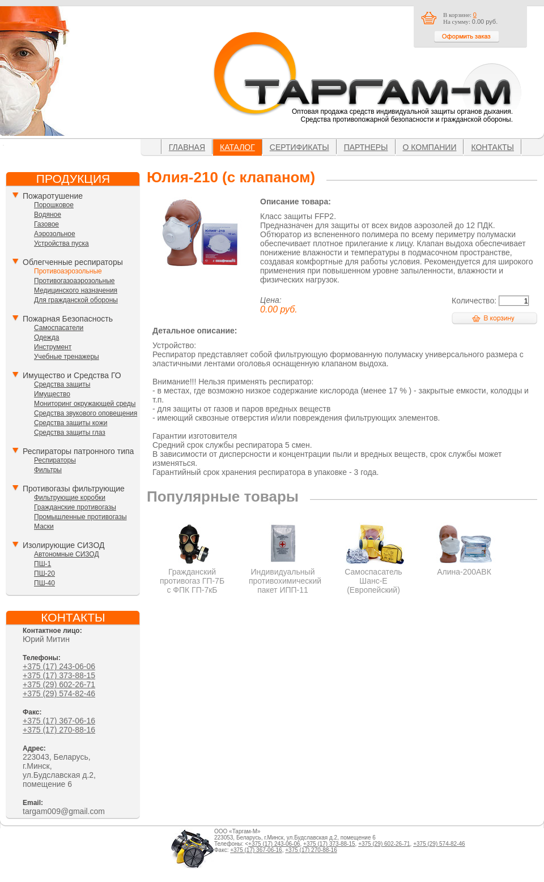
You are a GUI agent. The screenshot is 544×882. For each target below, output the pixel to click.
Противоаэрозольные (68, 271)
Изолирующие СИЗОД (63, 545)
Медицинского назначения (75, 290)
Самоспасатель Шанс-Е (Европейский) (373, 576)
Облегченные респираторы (73, 262)
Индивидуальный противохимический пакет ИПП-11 (285, 576)
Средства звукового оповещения (85, 413)
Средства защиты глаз (69, 432)
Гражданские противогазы (75, 507)
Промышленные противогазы (80, 517)
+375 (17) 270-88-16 (59, 729)
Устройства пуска (61, 243)
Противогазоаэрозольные (74, 281)
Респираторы (55, 460)
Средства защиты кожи (70, 423)
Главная (187, 147)
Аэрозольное (54, 234)
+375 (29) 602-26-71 (59, 684)
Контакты (492, 147)
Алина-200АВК (464, 567)
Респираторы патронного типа (78, 451)
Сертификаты (299, 147)
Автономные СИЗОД (66, 554)
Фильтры (48, 470)
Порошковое (54, 205)
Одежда (46, 337)
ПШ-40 (44, 583)
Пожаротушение (53, 195)
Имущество (52, 394)
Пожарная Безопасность (68, 318)
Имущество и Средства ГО (72, 375)
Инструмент (52, 347)
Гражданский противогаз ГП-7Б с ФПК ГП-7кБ (192, 576)
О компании (430, 147)
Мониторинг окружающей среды (84, 404)
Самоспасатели (58, 328)
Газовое (46, 224)
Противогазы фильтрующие (74, 488)
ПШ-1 (42, 564)
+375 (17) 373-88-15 (59, 675)
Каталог (237, 147)
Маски (44, 526)
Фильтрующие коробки (69, 498)
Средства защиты (62, 384)
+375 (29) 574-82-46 (59, 693)
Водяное (47, 215)
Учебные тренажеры (66, 357)
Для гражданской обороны (76, 300)
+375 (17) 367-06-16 (59, 720)
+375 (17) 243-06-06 (59, 666)
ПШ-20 (44, 573)
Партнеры (366, 147)
